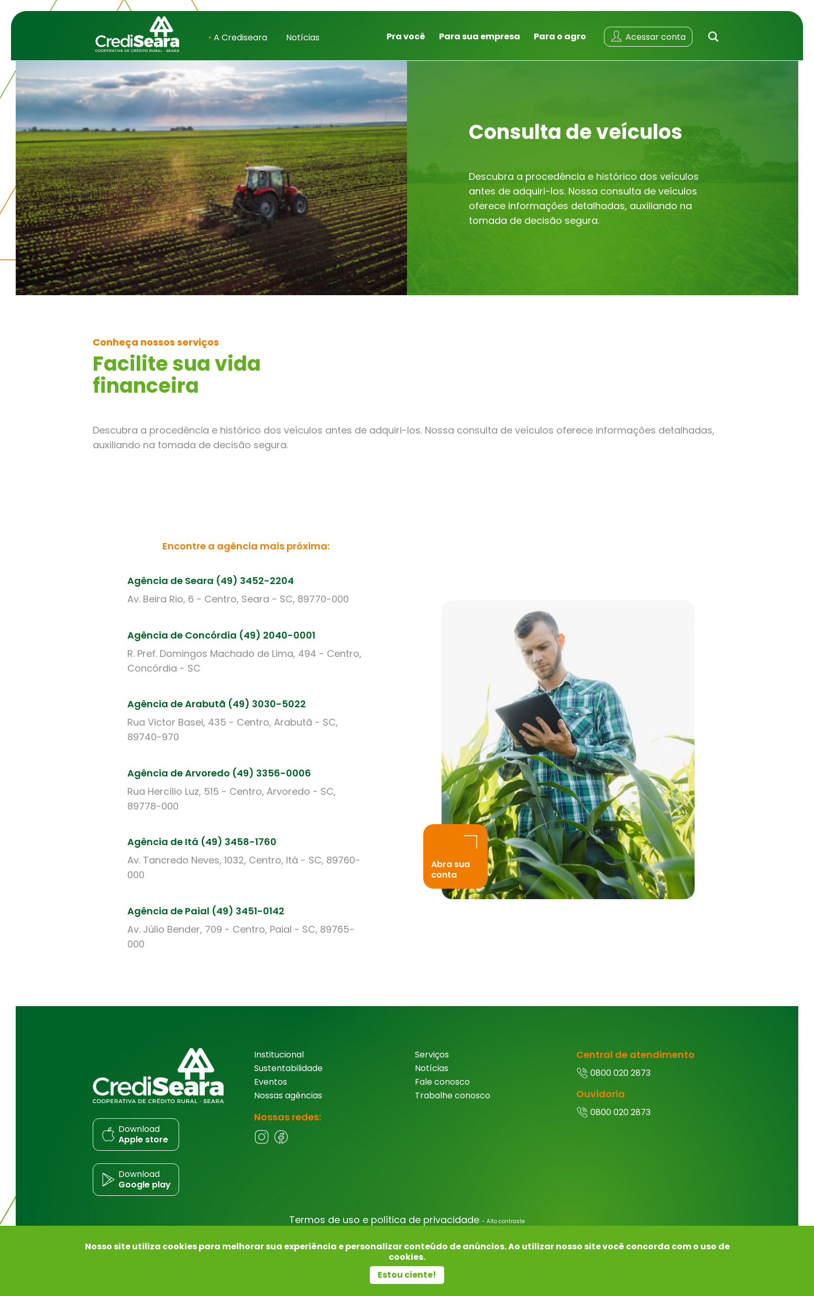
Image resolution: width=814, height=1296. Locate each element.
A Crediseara (237, 42)
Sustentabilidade (288, 1079)
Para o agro (560, 41)
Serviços (432, 1066)
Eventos (270, 1093)
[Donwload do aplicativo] (165, 1145)
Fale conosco (442, 1093)
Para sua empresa (479, 41)
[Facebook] (281, 1153)
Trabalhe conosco (452, 1106)
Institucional (279, 1066)
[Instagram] (261, 1153)
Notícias (303, 42)
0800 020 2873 (613, 1084)
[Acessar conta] (648, 41)
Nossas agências (288, 1106)
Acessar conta (648, 41)
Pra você (406, 41)
